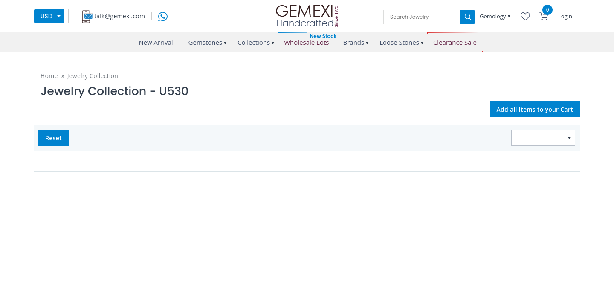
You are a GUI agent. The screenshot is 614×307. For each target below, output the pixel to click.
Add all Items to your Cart (535, 109)
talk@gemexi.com (119, 16)
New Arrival (156, 42)
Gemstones (205, 42)
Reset (53, 138)
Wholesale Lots (306, 42)
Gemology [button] (493, 16)
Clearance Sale (455, 42)
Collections (253, 42)
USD (46, 16)
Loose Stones (399, 42)
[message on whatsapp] (163, 16)
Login (565, 16)
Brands (353, 42)
